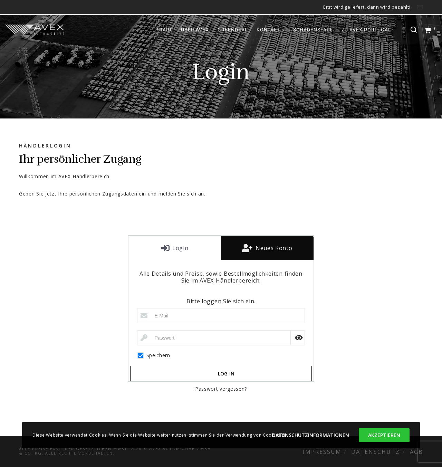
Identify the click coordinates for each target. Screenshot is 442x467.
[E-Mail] (221, 315)
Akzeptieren (384, 435)
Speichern (153, 355)
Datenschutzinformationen (310, 435)
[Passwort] (221, 337)
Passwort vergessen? (221, 388)
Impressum (322, 452)
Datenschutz (375, 452)
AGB (416, 452)
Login (179, 248)
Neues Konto (273, 248)
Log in (226, 373)
